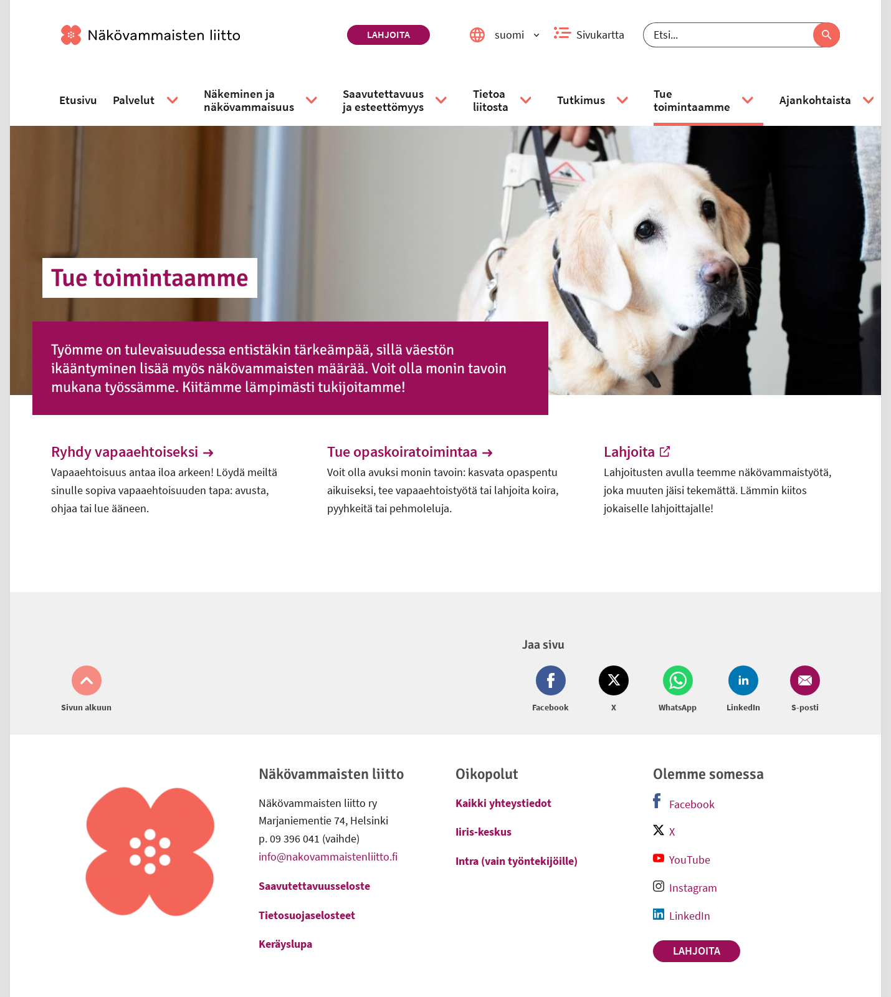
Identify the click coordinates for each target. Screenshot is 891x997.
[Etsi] (742, 34)
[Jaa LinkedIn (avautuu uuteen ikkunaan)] (743, 689)
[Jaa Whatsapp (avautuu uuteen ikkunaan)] (678, 689)
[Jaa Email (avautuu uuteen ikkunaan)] (802, 689)
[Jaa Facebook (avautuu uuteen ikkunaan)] (553, 689)
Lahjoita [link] (388, 34)
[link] (199, 35)
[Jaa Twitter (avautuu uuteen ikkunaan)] (614, 689)
